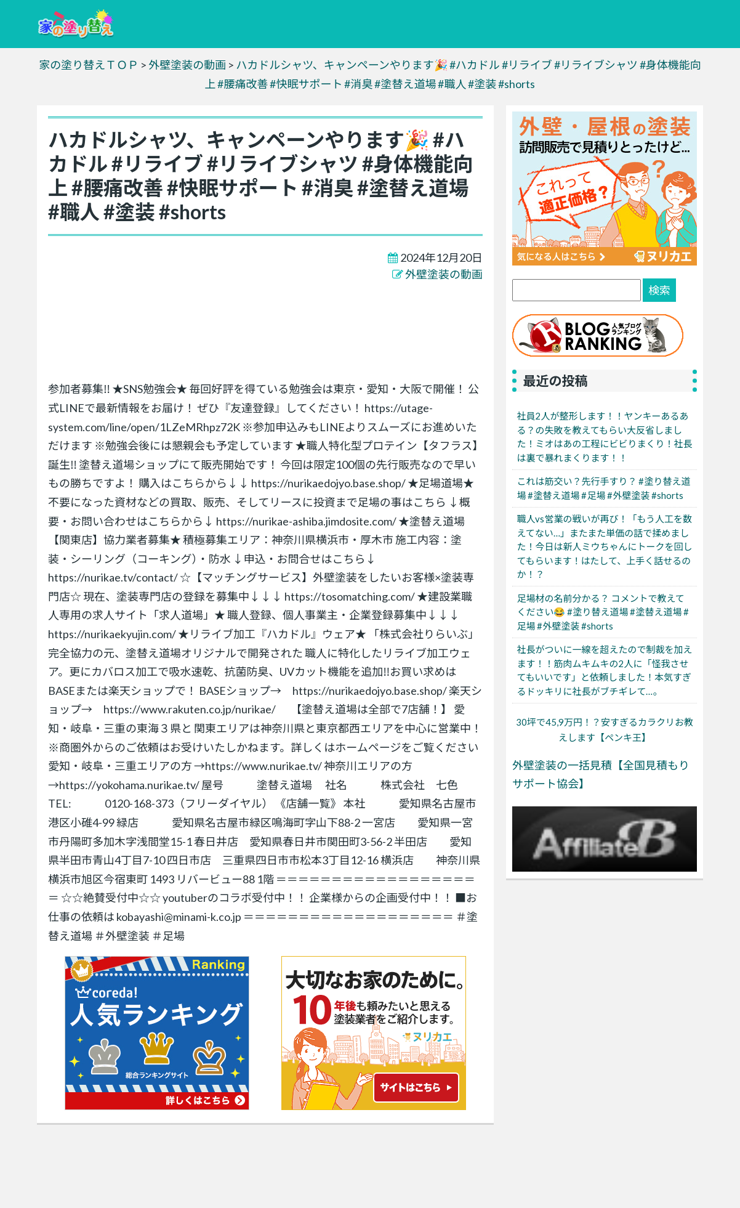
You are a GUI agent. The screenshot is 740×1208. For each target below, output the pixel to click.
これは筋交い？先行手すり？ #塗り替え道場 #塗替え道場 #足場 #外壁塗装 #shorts (603, 488)
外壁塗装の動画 (444, 274)
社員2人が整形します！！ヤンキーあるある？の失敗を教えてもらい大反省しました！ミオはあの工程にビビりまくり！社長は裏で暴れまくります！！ (604, 436)
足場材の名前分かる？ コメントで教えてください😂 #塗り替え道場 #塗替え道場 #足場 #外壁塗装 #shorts (603, 612)
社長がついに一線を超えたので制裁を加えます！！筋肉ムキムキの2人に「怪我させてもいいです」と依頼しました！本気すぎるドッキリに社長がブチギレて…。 (604, 670)
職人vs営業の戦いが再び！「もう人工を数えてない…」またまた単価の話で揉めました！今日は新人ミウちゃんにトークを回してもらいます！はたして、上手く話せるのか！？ (604, 546)
